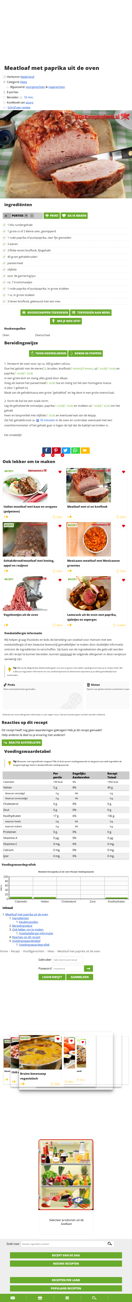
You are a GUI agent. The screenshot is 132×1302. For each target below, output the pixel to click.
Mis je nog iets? (65, 321)
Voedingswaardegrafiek (34, 945)
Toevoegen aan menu (91, 312)
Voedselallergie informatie (36, 933)
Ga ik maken (74, 215)
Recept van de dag (66, 1255)
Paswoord (45, 968)
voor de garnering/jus (21, 276)
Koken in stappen (85, 353)
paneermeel (15, 263)
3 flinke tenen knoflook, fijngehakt (29, 250)
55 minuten (45, 420)
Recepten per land (66, 1280)
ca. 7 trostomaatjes (19, 282)
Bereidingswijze (22, 926)
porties (13, 92)
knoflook (70, 368)
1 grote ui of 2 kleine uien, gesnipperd (31, 231)
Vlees (23, 82)
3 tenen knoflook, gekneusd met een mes (33, 301)
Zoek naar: (13, 1244)
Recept (15, 951)
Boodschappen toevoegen (45, 312)
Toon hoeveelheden (48, 353)
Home (4, 951)
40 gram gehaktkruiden (22, 257)
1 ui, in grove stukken (21, 295)
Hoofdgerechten (33, 951)
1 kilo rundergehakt (20, 225)
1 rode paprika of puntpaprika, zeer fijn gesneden (39, 238)
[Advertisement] (66, 36)
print (51, 215)
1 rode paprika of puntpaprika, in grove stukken (38, 289)
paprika (14, 373)
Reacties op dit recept (26, 937)
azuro (29, 102)
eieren (40, 368)
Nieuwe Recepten (66, 1263)
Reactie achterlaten (22, 742)
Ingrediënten (20, 918)
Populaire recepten (66, 1288)
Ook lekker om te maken (27, 929)
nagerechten (56, 87)
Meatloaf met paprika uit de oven (26, 914)
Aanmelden (80, 977)
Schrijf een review (19, 107)
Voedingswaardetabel (26, 941)
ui (100, 368)
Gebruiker (45, 960)
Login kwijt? (52, 977)
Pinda (9, 684)
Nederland (27, 77)
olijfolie (12, 269)
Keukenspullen (28, 922)
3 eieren (12, 244)
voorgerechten (35, 87)
